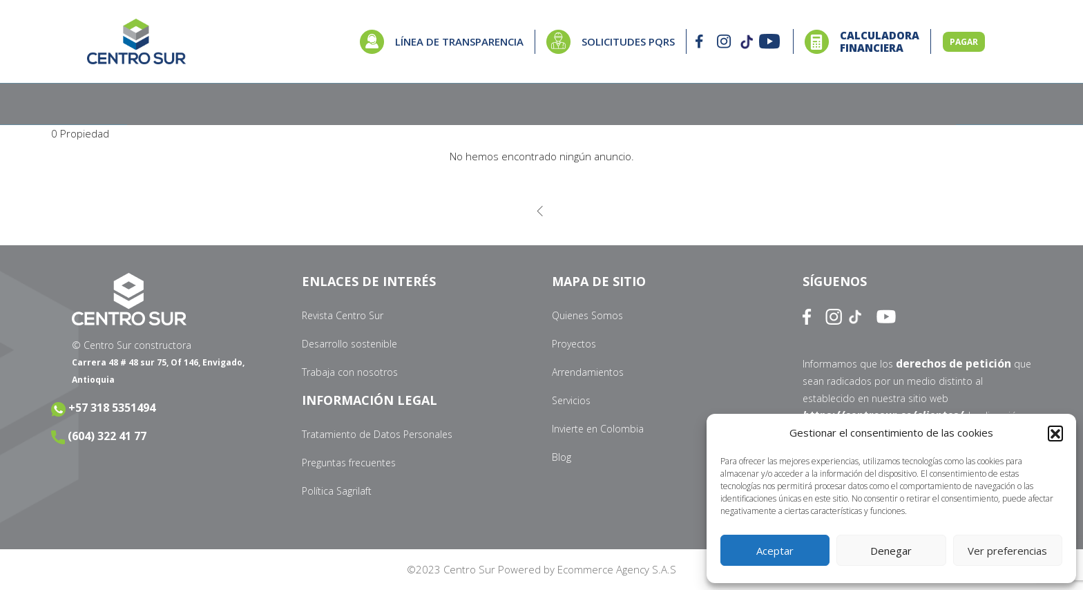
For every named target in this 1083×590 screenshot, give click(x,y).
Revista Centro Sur (342, 315)
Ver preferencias (1007, 551)
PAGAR (964, 42)
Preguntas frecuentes (349, 462)
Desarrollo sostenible (349, 343)
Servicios (571, 400)
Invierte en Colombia (598, 428)
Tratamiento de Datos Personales (377, 434)
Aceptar (775, 551)
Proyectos (574, 343)
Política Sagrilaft (337, 490)
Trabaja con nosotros (350, 372)
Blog (561, 457)
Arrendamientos (588, 372)
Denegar (891, 551)
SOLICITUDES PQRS (628, 41)
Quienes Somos (587, 315)
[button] (1055, 433)
